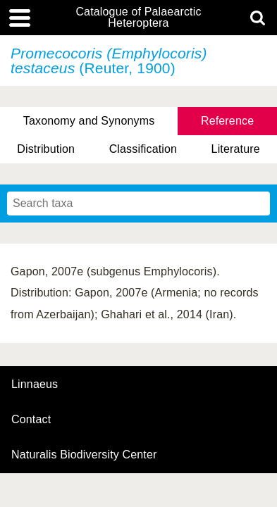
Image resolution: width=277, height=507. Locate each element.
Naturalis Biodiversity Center (84, 455)
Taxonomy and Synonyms (89, 121)
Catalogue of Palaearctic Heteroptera (138, 17)
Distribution (46, 149)
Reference (227, 121)
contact (31, 419)
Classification (143, 149)
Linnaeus (34, 384)
